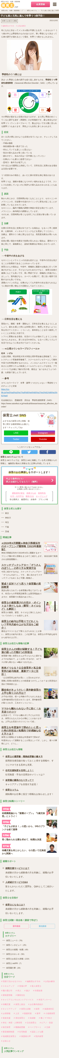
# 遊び (27, 990)
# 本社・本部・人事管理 (11, 1023)
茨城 (7, 531)
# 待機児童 (6, 1004)
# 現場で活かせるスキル (11, 981)
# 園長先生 (20, 995)
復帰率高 (42, 493)
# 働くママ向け (45, 1018)
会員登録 (40, 4)
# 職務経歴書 (19, 1027)
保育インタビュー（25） (17, 945)
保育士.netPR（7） (14, 963)
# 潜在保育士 (19, 1018)
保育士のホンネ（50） (16, 954)
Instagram (43, 433)
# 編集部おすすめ (7, 26)
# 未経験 (32, 1018)
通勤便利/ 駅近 (18, 493)
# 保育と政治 (19, 1004)
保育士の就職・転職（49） (18, 949)
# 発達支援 (6, 1018)
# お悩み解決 (21, 26)
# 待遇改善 (37, 990)
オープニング (41, 496)
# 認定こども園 (36, 1032)
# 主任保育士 (30, 1023)
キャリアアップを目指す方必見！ (21, 782)
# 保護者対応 (48, 1009)
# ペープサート (34, 1027)
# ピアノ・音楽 (46, 1023)
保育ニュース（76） (15, 940)
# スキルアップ (7, 986)
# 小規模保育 (49, 1013)
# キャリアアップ (8, 1009)
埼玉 (7, 522)
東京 (7, 513)
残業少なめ (31, 493)
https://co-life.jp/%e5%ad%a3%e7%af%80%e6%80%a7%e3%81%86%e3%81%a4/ (29, 392)
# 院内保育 (38, 1036)
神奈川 (8, 518)
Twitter (16, 439)
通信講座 (42, 926)
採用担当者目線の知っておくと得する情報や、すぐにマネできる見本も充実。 (30, 760)
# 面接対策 (27, 1013)
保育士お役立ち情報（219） (18, 959)
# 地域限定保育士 (8, 1036)
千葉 (7, 527)
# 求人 (18, 990)
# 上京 (16, 1013)
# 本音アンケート (44, 1000)
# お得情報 (6, 1013)
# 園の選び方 (6, 990)
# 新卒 (37, 1013)
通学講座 (16, 926)
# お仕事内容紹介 (35, 1004)
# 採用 (37, 1009)
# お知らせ (6, 1041)
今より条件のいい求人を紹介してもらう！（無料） (22, 480)
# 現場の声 (22, 986)
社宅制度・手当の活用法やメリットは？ (25, 772)
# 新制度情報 (6, 995)
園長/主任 (30, 496)
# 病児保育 (6, 1027)
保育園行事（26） (14, 968)
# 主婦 (47, 1027)
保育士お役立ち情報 (9, 21)
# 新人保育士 (35, 986)
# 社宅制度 (22, 1032)
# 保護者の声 (25, 1036)
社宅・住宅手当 (17, 496)
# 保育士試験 (25, 1009)
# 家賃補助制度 (7, 1032)
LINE (16, 433)
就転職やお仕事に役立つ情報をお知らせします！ (29, 791)
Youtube (43, 439)
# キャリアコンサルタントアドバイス (17, 1000)
